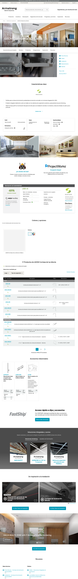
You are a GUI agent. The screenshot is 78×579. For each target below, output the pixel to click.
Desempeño (25, 16)
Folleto (62, 58)
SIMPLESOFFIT (18, 460)
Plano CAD (61, 71)
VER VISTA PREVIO (72, 503)
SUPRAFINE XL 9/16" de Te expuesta (38, 461)
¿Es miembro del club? (22, 171)
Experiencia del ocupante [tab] (49, 191)
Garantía (63, 66)
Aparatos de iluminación (46, 439)
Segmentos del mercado (36, 16)
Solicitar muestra (71, 272)
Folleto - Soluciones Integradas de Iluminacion (37, 571)
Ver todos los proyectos (39, 549)
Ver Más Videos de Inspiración (20, 508)
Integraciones (36, 50)
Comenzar (8, 205)
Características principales (9, 50)
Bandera (21, 50)
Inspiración (60, 16)
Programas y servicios (49, 16)
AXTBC (29, 374)
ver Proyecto (8, 539)
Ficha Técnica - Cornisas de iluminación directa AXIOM (14, 571)
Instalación (63, 61)
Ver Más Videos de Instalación (57, 508)
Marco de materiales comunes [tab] (30, 191)
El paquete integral (55, 171)
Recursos (67, 16)
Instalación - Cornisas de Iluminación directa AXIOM (13, 576)
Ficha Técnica (64, 56)
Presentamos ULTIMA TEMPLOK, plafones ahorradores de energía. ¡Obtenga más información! (39, 1)
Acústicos (18, 16)
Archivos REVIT (62, 73)
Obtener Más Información (42, 419)
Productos (11, 16)
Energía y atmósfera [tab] (48, 197)
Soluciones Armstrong (31, 439)
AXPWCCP (6, 374)
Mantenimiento (64, 64)
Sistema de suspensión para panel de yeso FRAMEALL (59, 462)
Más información (68, 200)
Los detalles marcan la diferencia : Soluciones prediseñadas (37, 576)
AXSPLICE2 (18, 374)
